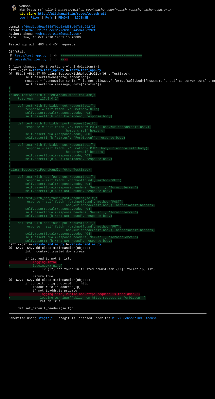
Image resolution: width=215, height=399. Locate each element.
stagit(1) (46, 384)
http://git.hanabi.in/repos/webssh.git (72, 15)
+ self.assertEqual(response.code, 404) (50, 221)
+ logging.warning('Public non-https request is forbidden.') (77, 360)
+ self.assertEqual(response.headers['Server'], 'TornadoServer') (73, 226)
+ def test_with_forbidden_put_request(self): (52, 173)
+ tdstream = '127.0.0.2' (34, 117)
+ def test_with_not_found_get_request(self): (52, 213)
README (63, 20)
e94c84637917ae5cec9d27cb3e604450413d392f (59, 34)
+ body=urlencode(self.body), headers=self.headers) (82, 247)
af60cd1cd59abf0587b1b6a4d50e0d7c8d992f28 (59, 30)
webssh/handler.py (30, 70)
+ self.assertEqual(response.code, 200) (50, 160)
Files (35, 20)
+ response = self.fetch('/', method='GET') (54, 130)
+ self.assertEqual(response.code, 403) (50, 134)
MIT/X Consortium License (134, 384)
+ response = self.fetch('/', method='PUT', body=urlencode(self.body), (79, 178)
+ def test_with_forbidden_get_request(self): (52, 126)
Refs (49, 20)
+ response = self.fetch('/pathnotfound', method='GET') (65, 217)
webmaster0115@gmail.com (57, 39)
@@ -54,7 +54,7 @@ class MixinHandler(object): (50, 299)
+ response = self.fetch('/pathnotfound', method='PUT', (65, 273)
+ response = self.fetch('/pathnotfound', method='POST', (66, 243)
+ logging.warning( (35, 321)
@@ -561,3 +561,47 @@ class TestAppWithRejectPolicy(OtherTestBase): (70, 87)
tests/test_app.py (30, 65)
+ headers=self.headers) (57, 156)
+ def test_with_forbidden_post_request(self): (53, 147)
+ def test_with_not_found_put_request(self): (52, 269)
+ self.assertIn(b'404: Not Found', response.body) (60, 230)
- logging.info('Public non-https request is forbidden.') (74, 356)
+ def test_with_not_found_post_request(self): (53, 239)
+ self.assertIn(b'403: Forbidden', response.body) (60, 139)
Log (22, 20)
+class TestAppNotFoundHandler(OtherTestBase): (50, 204)
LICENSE (81, 20)
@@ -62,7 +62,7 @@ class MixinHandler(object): (50, 339)
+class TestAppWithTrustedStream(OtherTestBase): (52, 113)
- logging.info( (33, 317)
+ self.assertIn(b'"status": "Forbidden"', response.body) (67, 165)
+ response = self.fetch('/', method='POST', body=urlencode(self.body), (80, 152)
